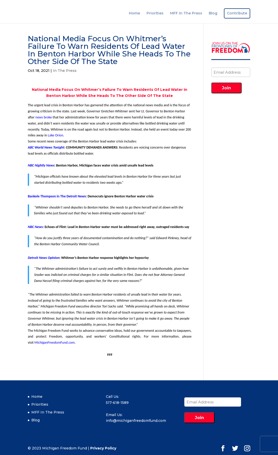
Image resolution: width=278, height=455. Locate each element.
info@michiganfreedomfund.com (136, 420)
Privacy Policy (103, 448)
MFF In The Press (186, 13)
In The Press (65, 70)
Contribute (237, 13)
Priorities (155, 13)
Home (134, 13)
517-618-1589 (117, 402)
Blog (213, 13)
